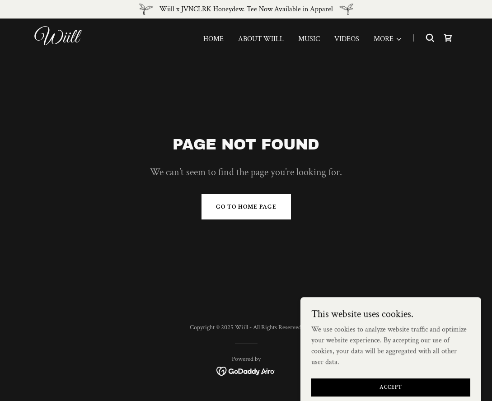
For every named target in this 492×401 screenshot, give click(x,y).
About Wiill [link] (261, 39)
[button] (388, 39)
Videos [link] (346, 39)
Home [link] (213, 39)
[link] (109, 40)
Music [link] (309, 39)
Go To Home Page (246, 207)
